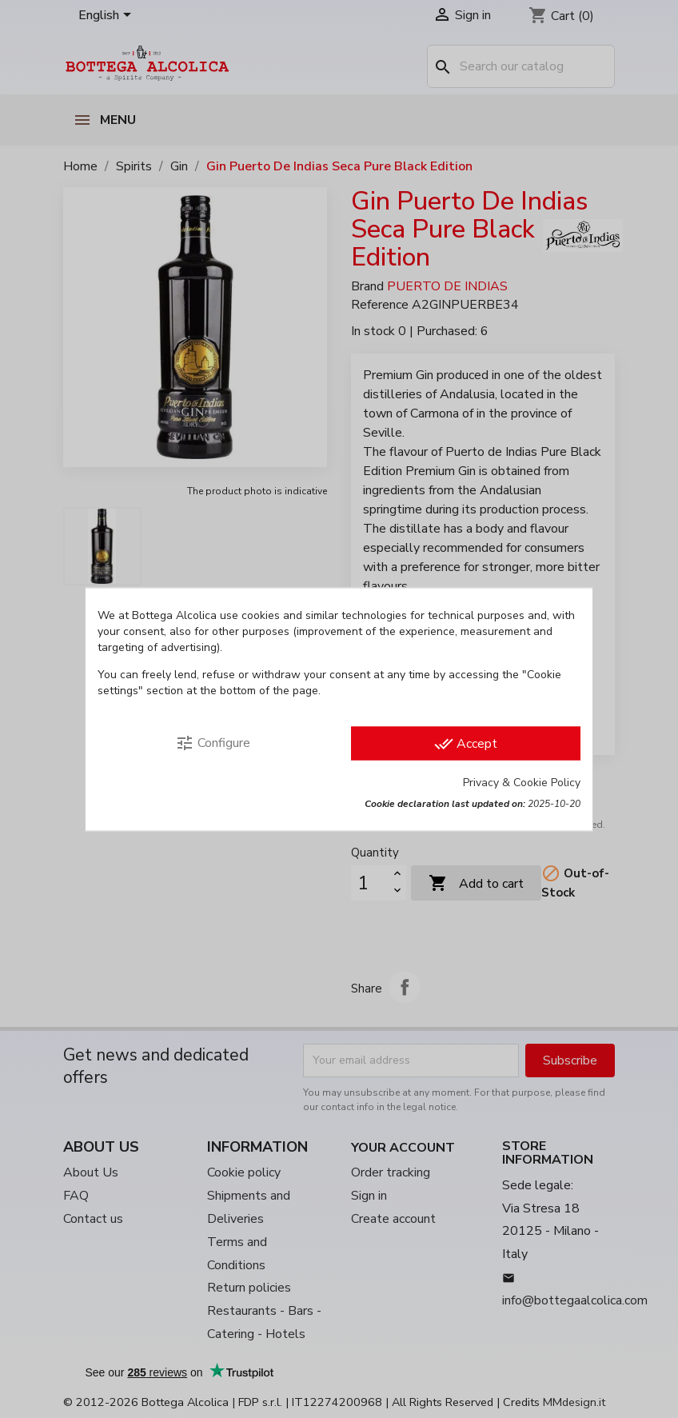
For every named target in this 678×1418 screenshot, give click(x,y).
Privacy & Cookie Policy (521, 781)
